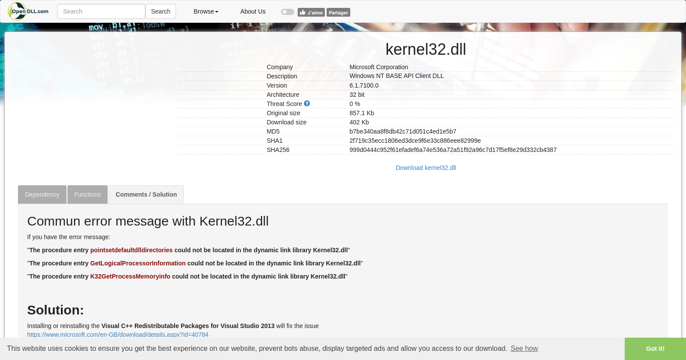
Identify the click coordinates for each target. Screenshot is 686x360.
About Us (253, 11)
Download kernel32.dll (426, 167)
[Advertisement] (94, 93)
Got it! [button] (655, 348)
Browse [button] (205, 11)
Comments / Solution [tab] (146, 194)
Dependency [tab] (42, 194)
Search (160, 11)
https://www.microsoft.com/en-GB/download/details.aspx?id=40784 (117, 334)
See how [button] (524, 348)
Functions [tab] (87, 194)
